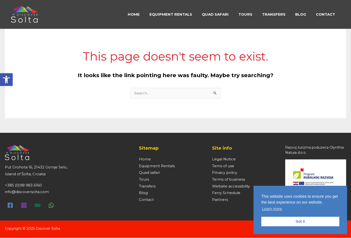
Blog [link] (143, 193)
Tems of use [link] (223, 166)
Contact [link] (146, 200)
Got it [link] (300, 221)
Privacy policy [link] (224, 173)
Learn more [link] (272, 209)
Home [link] (145, 159)
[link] (6, 79)
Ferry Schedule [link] (226, 193)
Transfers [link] (147, 186)
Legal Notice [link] (224, 159)
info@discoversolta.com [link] (27, 192)
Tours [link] (144, 179)
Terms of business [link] (228, 179)
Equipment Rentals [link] (157, 166)
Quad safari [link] (149, 173)
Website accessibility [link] (231, 186)
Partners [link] (220, 200)
